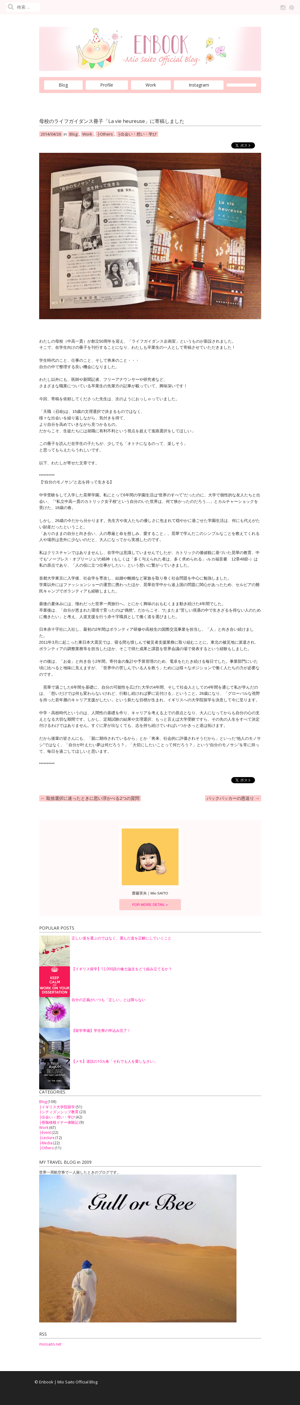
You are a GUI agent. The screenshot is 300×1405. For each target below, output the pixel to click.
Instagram (199, 85)
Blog (63, 85)
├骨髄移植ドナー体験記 (59, 1122)
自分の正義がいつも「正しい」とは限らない (109, 999)
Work (151, 85)
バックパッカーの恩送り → (233, 798)
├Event (45, 1132)
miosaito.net (50, 1344)
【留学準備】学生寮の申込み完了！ (101, 1030)
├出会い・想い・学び (137, 134)
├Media (45, 1142)
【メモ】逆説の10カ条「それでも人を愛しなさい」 (114, 1061)
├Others (105, 134)
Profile (106, 85)
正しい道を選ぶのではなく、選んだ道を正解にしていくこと (121, 937)
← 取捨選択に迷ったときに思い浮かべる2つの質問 (90, 798)
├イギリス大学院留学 (57, 1106)
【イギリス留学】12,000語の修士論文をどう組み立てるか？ (122, 968)
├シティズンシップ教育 (59, 1111)
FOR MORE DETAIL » (150, 904)
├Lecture (47, 1137)
